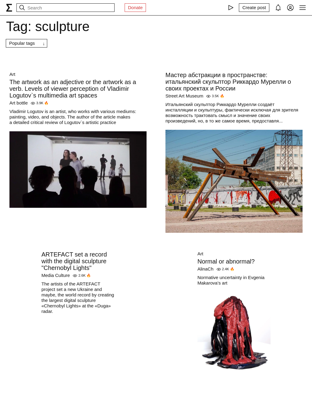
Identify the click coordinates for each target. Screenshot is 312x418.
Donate (135, 7)
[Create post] (254, 8)
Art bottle (18, 102)
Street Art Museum (184, 95)
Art (12, 74)
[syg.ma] (9, 8)
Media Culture (55, 275)
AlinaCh (205, 268)
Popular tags (22, 43)
